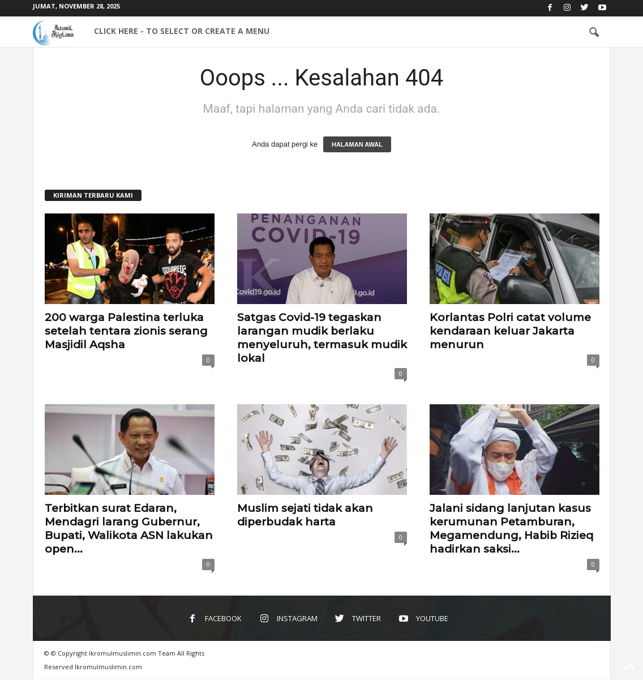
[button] (593, 32)
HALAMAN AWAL (357, 144)
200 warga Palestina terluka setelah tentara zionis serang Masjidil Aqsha (126, 331)
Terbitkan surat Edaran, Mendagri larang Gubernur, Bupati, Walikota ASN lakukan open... (129, 528)
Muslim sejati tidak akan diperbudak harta (305, 515)
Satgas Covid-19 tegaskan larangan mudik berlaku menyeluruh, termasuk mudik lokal (322, 338)
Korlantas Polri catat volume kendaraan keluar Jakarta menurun (510, 331)
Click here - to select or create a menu (181, 30)
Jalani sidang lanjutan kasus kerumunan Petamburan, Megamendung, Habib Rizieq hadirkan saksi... (511, 528)
